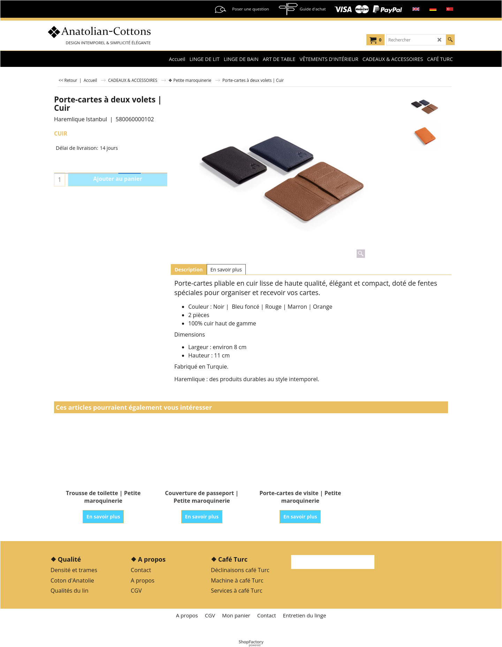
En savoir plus (226, 269)
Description (189, 269)
